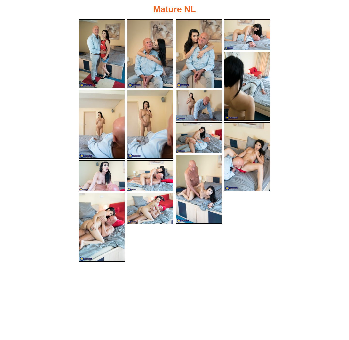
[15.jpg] (150, 208)
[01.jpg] (102, 53)
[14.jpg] (102, 227)
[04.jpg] (247, 34)
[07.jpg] (150, 124)
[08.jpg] (199, 105)
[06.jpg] (102, 124)
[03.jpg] (199, 53)
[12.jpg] (102, 175)
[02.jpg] (150, 53)
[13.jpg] (150, 175)
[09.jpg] (199, 137)
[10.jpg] (247, 156)
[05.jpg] (247, 86)
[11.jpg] (199, 189)
